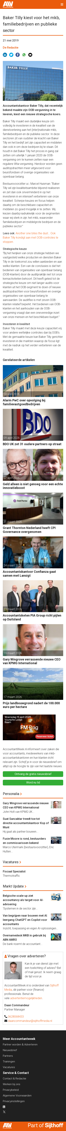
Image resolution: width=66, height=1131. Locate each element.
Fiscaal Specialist (14, 871)
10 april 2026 (12, 394)
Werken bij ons (11, 1084)
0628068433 (16, 1016)
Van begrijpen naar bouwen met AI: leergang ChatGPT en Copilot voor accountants (25, 920)
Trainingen (9, 1061)
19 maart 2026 (13, 653)
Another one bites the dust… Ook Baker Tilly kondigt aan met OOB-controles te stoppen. (30, 237)
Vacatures (10, 862)
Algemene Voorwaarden (17, 1095)
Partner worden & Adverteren (20, 1044)
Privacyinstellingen (14, 1101)
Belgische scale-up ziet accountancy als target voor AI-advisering (23, 900)
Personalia (11, 794)
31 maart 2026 (13, 521)
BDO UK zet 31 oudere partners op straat (32, 444)
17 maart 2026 (13, 697)
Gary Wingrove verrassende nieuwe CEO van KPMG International (32, 661)
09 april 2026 (12, 437)
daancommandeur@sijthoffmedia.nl (30, 1021)
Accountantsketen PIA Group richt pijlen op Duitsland (32, 617)
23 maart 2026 (13, 609)
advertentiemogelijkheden (26, 998)
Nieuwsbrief (10, 1050)
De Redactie (10, 47)
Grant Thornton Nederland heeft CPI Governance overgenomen (29, 530)
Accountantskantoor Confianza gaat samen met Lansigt (29, 573)
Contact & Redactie (14, 1078)
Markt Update (13, 886)
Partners (8, 1055)
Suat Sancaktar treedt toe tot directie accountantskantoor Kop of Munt (26, 823)
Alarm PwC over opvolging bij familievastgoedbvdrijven (24, 402)
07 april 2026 (12, 478)
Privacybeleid (11, 1089)
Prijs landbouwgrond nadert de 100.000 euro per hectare (31, 705)
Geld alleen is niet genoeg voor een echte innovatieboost (33, 486)
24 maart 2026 (13, 565)
